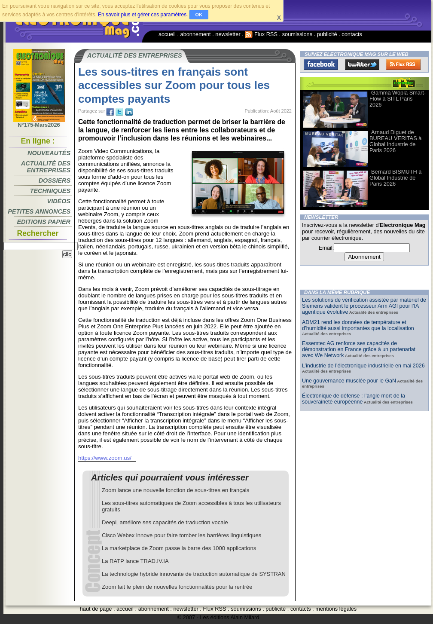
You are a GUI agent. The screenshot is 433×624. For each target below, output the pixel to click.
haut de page (96, 609)
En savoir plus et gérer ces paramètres (142, 15)
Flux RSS (261, 34)
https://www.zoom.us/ (104, 458)
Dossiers (54, 180)
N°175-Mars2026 (39, 122)
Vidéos (58, 201)
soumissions (297, 34)
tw (119, 112)
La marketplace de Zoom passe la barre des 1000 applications (179, 548)
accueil (167, 34)
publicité (327, 34)
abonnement (195, 34)
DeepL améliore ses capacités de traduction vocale (165, 522)
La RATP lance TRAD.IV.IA (135, 561)
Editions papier (43, 221)
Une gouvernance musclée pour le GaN (349, 381)
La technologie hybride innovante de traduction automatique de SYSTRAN (194, 574)
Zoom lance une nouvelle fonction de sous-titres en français (175, 490)
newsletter (227, 34)
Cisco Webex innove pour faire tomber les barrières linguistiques (181, 535)
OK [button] (199, 14)
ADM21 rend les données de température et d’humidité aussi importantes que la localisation (358, 325)
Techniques (50, 190)
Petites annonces (39, 211)
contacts (352, 34)
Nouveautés (48, 153)
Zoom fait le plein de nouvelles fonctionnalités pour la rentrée (177, 587)
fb (110, 112)
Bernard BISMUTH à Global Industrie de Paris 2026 (395, 177)
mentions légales (336, 609)
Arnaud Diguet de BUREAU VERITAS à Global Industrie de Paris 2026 (395, 141)
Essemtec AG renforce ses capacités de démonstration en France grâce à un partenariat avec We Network (358, 349)
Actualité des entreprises (45, 167)
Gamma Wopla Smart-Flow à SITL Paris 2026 (397, 98)
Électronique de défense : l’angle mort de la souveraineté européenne (353, 399)
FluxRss (403, 64)
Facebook (321, 64)
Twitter (362, 64)
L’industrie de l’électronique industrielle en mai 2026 (363, 366)
